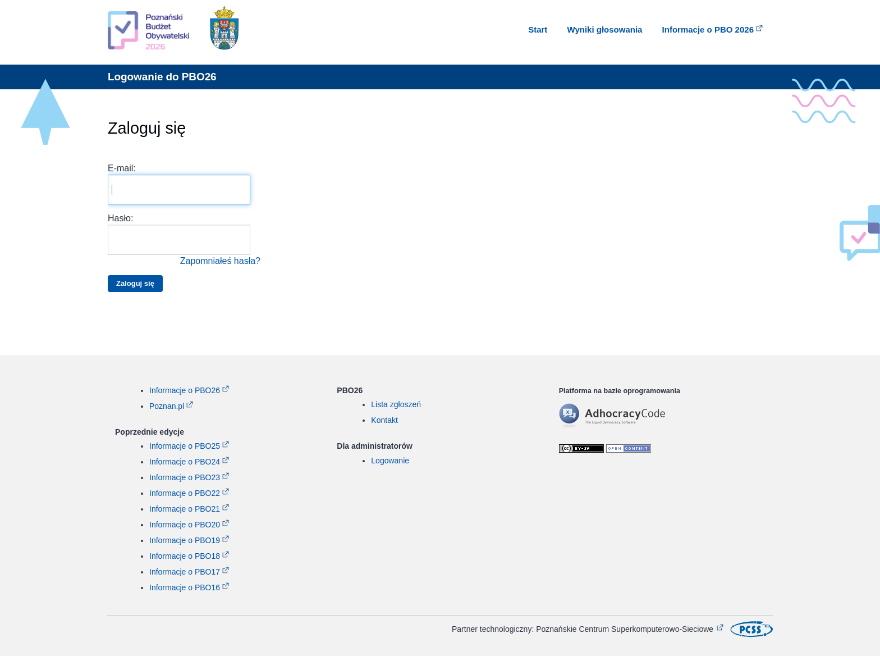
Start (537, 29)
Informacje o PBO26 (184, 390)
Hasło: (184, 240)
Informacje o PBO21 (184, 508)
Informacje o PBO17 (184, 571)
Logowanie (390, 460)
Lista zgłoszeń (396, 404)
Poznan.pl (166, 406)
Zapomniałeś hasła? (220, 261)
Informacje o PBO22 (184, 493)
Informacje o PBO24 (184, 461)
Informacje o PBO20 (184, 524)
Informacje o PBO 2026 (708, 29)
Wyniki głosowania (605, 29)
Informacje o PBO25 (184, 445)
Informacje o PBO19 (184, 540)
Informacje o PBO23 (184, 477)
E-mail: (179, 184)
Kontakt (384, 420)
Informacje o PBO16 (184, 587)
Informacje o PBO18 (184, 556)
